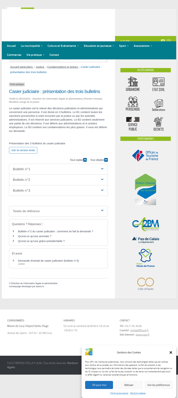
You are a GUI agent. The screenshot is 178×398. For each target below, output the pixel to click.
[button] (171, 352)
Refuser (128, 385)
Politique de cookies (119, 393)
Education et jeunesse (97, 46)
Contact (54, 54)
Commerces (14, 54)
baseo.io (40, 310)
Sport (122, 46)
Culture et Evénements (62, 46)
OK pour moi (99, 385)
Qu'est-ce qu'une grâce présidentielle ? (41, 264)
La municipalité (30, 46)
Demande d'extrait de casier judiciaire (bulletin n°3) (48, 284)
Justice (40, 90)
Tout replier (78, 183)
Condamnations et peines (63, 90)
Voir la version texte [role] (23, 173)
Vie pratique (34, 54)
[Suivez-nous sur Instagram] (168, 64)
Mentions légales (138, 393)
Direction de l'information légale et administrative (34, 307)
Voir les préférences (158, 385)
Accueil (11, 46)
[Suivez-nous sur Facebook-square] (163, 64)
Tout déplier (99, 183)
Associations (142, 46)
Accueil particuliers (21, 90)
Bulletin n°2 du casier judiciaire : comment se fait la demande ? (55, 254)
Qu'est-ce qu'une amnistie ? (34, 259)
